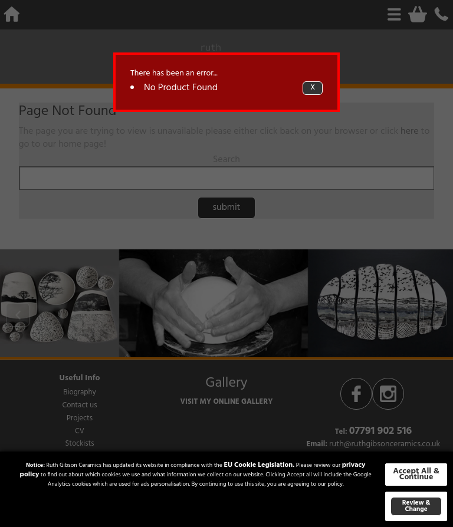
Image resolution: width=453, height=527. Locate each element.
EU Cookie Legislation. (259, 465)
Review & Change (416, 506)
